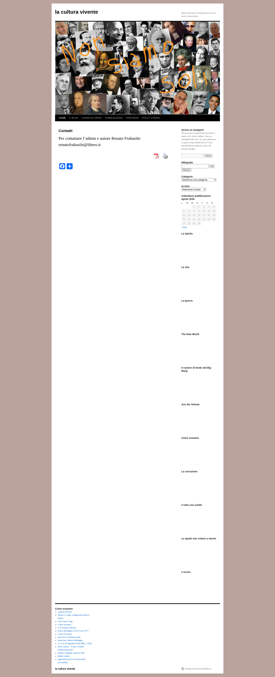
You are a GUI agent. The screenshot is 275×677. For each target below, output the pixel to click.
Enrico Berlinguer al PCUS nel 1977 (73, 631)
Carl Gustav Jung (65, 621)
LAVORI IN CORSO (92, 118)
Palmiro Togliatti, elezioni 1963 (71, 653)
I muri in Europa (65, 634)
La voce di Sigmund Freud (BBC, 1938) (75, 643)
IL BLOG (73, 118)
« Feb (184, 227)
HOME (62, 118)
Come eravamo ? (65, 624)
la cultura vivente (76, 12)
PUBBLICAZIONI (114, 118)
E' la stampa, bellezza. (67, 627)
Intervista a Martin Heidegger (70, 640)
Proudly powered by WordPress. (198, 669)
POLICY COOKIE (151, 118)
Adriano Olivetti (65, 612)
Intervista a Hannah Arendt (69, 637)
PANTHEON (132, 118)
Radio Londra (63, 656)
